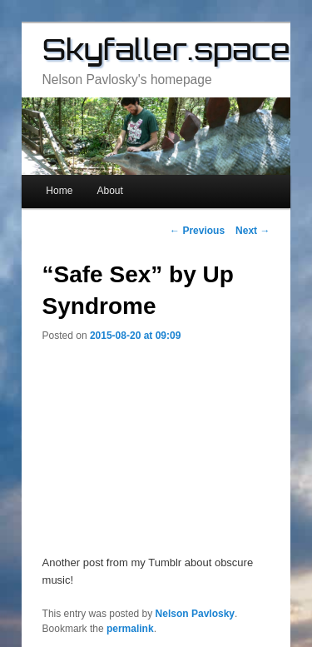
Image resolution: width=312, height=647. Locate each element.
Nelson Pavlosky (195, 614)
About (109, 191)
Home (59, 191)
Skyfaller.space (166, 49)
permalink (130, 629)
